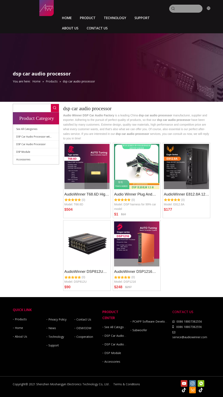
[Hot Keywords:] (173, 8)
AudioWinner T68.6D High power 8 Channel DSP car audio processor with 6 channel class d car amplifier (85, 195)
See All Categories (26, 129)
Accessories (23, 159)
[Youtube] (184, 383)
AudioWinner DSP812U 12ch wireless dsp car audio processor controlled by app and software (86, 272)
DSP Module (23, 152)
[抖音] (201, 390)
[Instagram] (192, 383)
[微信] (201, 383)
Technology (56, 337)
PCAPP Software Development (153, 321)
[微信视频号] (192, 390)
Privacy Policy (57, 319)
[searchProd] (189, 8)
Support (53, 345)
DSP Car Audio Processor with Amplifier (37, 136)
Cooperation (84, 337)
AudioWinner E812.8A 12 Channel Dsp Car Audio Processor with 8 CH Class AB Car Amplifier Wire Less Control (186, 195)
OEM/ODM (83, 328)
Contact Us (83, 319)
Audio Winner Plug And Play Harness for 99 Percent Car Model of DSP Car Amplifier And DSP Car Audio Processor (136, 195)
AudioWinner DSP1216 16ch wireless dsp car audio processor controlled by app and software (136, 272)
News (52, 328)
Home (19, 328)
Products (21, 319)
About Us (21, 336)
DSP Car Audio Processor (31, 144)
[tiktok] (184, 390)
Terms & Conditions (126, 384)
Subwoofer (139, 330)
